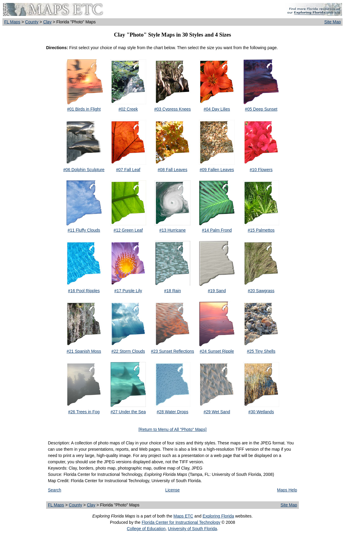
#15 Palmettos (261, 230)
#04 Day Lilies (217, 109)
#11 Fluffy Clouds (84, 230)
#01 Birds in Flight (84, 109)
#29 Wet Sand (217, 411)
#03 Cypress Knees (172, 109)
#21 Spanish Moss (83, 351)
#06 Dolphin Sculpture (84, 169)
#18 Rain (172, 290)
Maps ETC (183, 516)
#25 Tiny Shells (261, 351)
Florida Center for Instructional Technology (181, 522)
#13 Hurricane (172, 230)
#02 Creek (128, 109)
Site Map (332, 21)
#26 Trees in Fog (83, 411)
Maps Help (287, 490)
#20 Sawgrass (261, 290)
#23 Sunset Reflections (172, 351)
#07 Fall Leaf (128, 169)
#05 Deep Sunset (261, 109)
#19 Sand (217, 290)
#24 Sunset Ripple (217, 351)
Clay (47, 21)
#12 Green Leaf (128, 230)
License (172, 490)
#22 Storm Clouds (128, 351)
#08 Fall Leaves (172, 169)
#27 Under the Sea (128, 411)
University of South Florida (192, 528)
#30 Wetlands (261, 411)
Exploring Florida (218, 516)
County (31, 21)
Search (54, 490)
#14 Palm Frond (217, 230)
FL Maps (12, 21)
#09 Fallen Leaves (217, 169)
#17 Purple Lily (128, 290)
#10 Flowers (261, 169)
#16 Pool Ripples (84, 290)
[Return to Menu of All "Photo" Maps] (172, 429)
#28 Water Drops (172, 411)
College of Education (146, 528)
